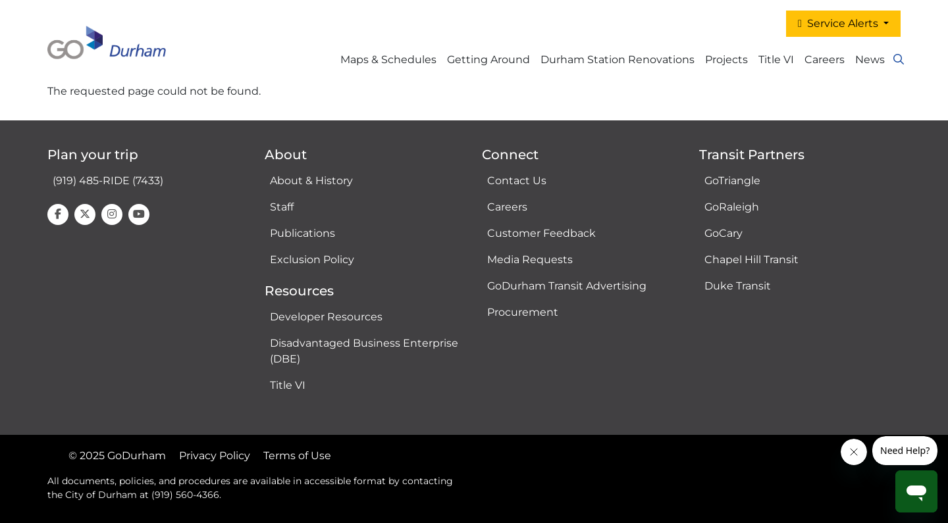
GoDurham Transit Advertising (566, 286)
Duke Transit (737, 286)
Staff (282, 207)
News (870, 59)
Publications (302, 233)
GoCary (723, 233)
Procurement (522, 312)
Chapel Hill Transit (751, 259)
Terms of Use (297, 455)
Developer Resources (326, 317)
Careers (824, 59)
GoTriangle (732, 180)
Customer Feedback (541, 233)
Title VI (287, 385)
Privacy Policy (214, 455)
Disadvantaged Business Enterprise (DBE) (364, 351)
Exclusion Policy (312, 259)
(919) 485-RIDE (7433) (108, 180)
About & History (311, 180)
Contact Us (516, 180)
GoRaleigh (731, 207)
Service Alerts (839, 23)
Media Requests (530, 259)
